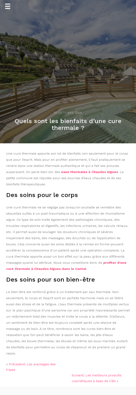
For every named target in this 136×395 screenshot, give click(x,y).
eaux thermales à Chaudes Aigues (89, 172)
